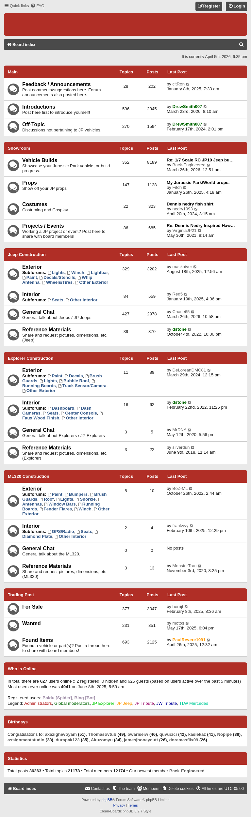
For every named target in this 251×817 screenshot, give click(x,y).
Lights (56, 272)
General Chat (38, 312)
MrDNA (180, 429)
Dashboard (61, 408)
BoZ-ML (180, 488)
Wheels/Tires (57, 282)
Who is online (22, 669)
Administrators (38, 703)
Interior (31, 294)
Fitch (177, 187)
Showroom (19, 148)
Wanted (31, 623)
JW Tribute (166, 703)
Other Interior (81, 299)
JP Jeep (124, 703)
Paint (29, 277)
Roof (47, 499)
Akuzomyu (102, 739)
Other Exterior (91, 282)
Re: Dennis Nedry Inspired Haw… (201, 225)
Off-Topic (33, 124)
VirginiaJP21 (185, 230)
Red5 (178, 294)
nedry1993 (183, 208)
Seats (55, 299)
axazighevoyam (61, 734)
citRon (179, 84)
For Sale (32, 607)
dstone (180, 329)
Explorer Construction (30, 358)
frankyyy (181, 525)
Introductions (38, 107)
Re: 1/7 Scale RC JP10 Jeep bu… (200, 160)
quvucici (168, 734)
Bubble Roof (74, 380)
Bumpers (76, 494)
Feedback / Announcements (56, 84)
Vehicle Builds (39, 160)
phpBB (106, 800)
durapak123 (67, 739)
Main (13, 71)
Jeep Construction (27, 254)
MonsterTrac (185, 565)
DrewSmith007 (187, 106)
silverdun (181, 447)
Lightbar (97, 272)
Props (29, 183)
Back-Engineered (189, 164)
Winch (75, 272)
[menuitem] (37, 6)
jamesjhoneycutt (141, 739)
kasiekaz (197, 734)
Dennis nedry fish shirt (190, 204)
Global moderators (72, 703)
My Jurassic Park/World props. (198, 182)
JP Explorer (103, 703)
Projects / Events (43, 226)
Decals (74, 375)
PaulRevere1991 (189, 639)
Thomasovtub (102, 734)
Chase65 (181, 311)
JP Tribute (144, 703)
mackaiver (182, 266)
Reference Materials (46, 329)
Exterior (32, 267)
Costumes (34, 204)
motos (178, 623)
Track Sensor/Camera (82, 385)
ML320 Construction (28, 476)
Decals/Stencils (57, 277)
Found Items (37, 640)
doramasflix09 (183, 739)
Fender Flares (56, 509)
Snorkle (85, 499)
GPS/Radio (61, 531)
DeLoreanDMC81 (189, 370)
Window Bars (59, 504)
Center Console (79, 413)
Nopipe (224, 734)
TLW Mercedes (193, 703)
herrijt (178, 606)
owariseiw (137, 734)
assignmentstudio (26, 739)
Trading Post (21, 594)
